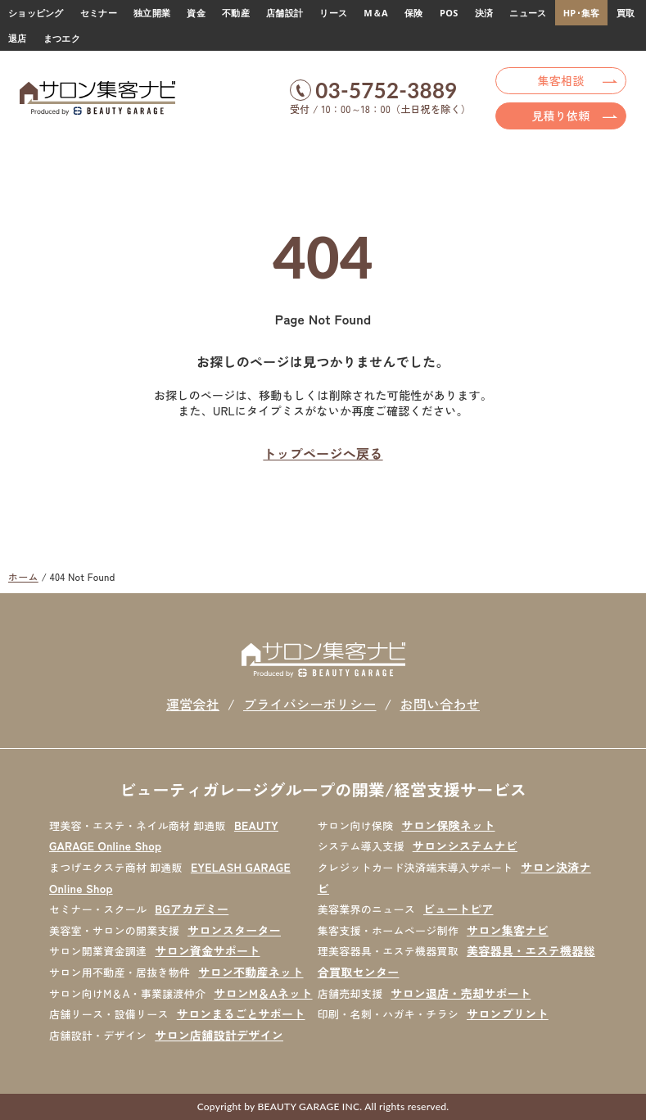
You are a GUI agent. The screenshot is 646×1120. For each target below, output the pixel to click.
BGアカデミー (191, 908)
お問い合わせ (440, 704)
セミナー (98, 13)
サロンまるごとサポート (241, 1013)
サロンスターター (234, 930)
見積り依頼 (560, 115)
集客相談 (561, 80)
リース (333, 13)
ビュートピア (458, 908)
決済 (484, 13)
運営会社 (192, 704)
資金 (196, 13)
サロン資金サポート (207, 950)
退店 (17, 38)
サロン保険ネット (448, 825)
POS (449, 13)
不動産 (236, 13)
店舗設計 (284, 13)
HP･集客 (581, 13)
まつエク (61, 38)
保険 (413, 13)
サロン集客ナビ (508, 930)
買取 (626, 13)
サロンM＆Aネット (263, 993)
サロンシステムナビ (465, 845)
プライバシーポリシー (310, 704)
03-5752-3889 (386, 90)
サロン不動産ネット (250, 972)
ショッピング (36, 13)
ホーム (23, 576)
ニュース (527, 13)
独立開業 (151, 13)
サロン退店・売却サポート (461, 993)
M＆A (376, 13)
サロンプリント (508, 1013)
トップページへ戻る (322, 453)
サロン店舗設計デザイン (219, 1035)
